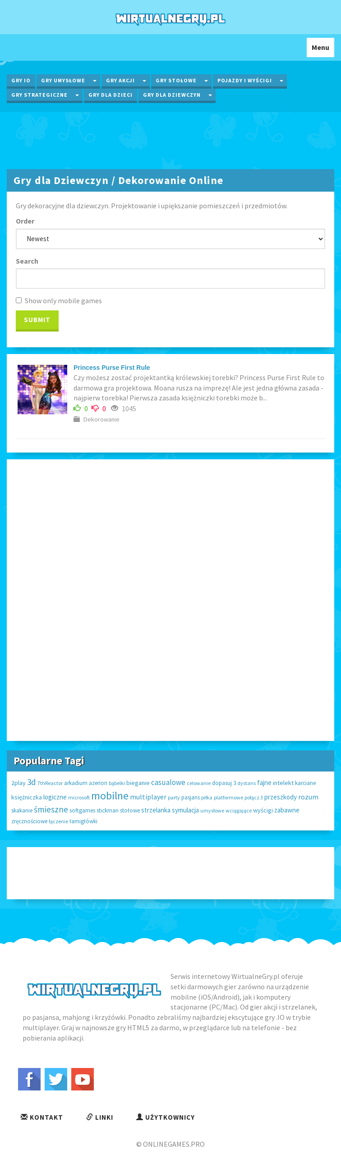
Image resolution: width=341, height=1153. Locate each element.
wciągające (239, 810)
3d (31, 781)
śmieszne (51, 809)
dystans (246, 783)
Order (25, 220)
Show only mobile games (59, 300)
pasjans (190, 797)
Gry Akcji (120, 80)
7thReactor (50, 783)
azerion (98, 783)
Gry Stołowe (176, 80)
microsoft (79, 797)
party (174, 797)
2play (18, 783)
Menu (322, 49)
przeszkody (280, 797)
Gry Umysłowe (63, 80)
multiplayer (148, 796)
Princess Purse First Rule (112, 367)
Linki (99, 1117)
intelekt (283, 783)
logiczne (55, 797)
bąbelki (117, 783)
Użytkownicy (165, 1117)
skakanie (21, 810)
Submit (37, 319)
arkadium (76, 783)
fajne (264, 782)
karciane (305, 783)
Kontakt (42, 1117)
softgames (82, 810)
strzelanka (155, 810)
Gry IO (21, 80)
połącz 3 (253, 797)
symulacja (185, 810)
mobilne (110, 796)
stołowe (130, 810)
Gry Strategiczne (39, 94)
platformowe (228, 797)
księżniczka (26, 797)
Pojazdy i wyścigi (244, 80)
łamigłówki (83, 821)
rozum (308, 796)
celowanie (199, 783)
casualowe (168, 782)
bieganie (138, 783)
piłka (206, 797)
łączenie (58, 821)
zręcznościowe (29, 821)
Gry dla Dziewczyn (172, 94)
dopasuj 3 (224, 783)
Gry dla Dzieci (110, 94)
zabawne (287, 810)
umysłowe (212, 810)
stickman (108, 810)
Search (27, 260)
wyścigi (263, 810)
